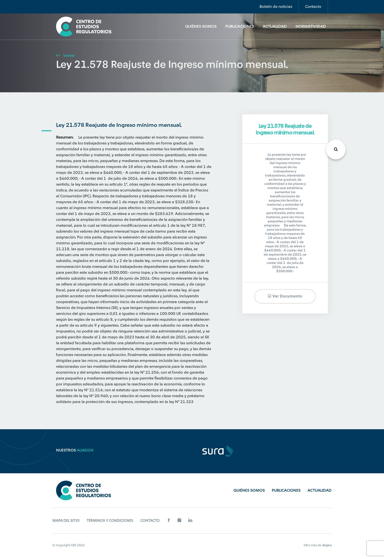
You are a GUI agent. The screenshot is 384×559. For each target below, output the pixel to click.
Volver (65, 56)
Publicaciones (239, 26)
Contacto (313, 7)
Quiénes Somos (200, 26)
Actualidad (275, 26)
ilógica (327, 545)
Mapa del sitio (66, 521)
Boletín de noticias (276, 7)
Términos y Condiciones (110, 521)
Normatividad (311, 26)
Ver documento (285, 296)
